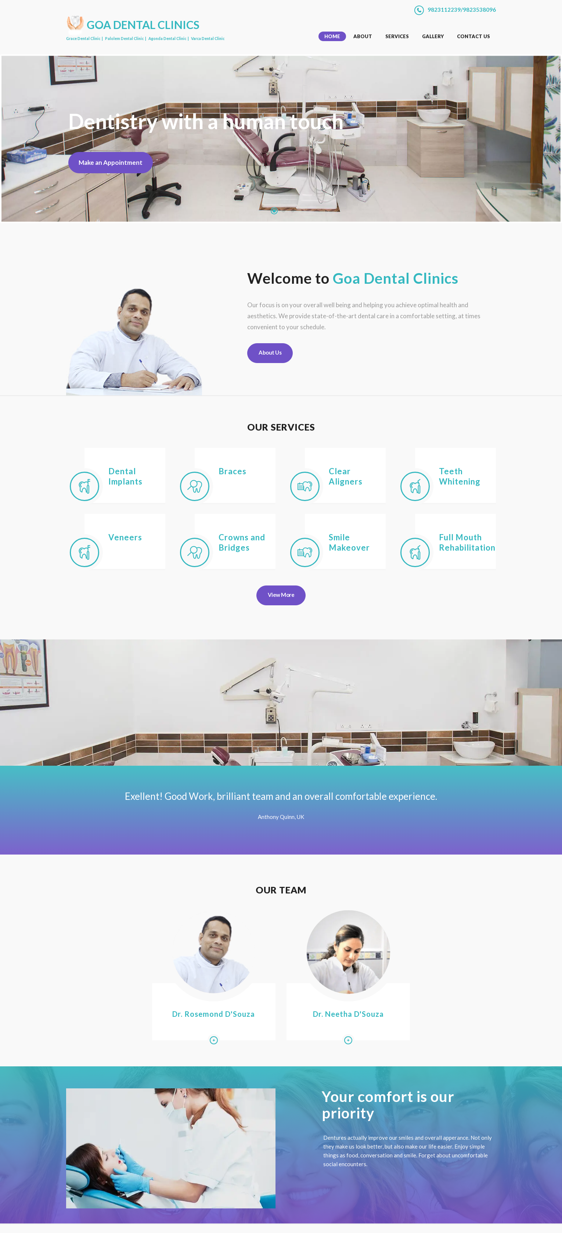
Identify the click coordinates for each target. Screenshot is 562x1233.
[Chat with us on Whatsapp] (481, 1220)
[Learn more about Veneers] (84, 552)
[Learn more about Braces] (194, 486)
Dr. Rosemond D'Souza (226, 994)
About (362, 36)
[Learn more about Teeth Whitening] (415, 486)
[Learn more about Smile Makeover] (305, 552)
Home (332, 36)
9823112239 (444, 9)
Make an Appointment (112, 163)
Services (397, 36)
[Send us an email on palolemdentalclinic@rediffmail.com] (491, 1220)
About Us (270, 352)
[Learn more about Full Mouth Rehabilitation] (415, 552)
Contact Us (473, 36)
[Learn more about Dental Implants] (84, 486)
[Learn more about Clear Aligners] (305, 486)
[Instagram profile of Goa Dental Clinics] (472, 1220)
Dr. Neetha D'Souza (336, 994)
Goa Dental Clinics (130, 1220)
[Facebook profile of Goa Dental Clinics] (463, 1220)
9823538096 (479, 9)
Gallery (433, 36)
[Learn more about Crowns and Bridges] (194, 552)
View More (281, 594)
